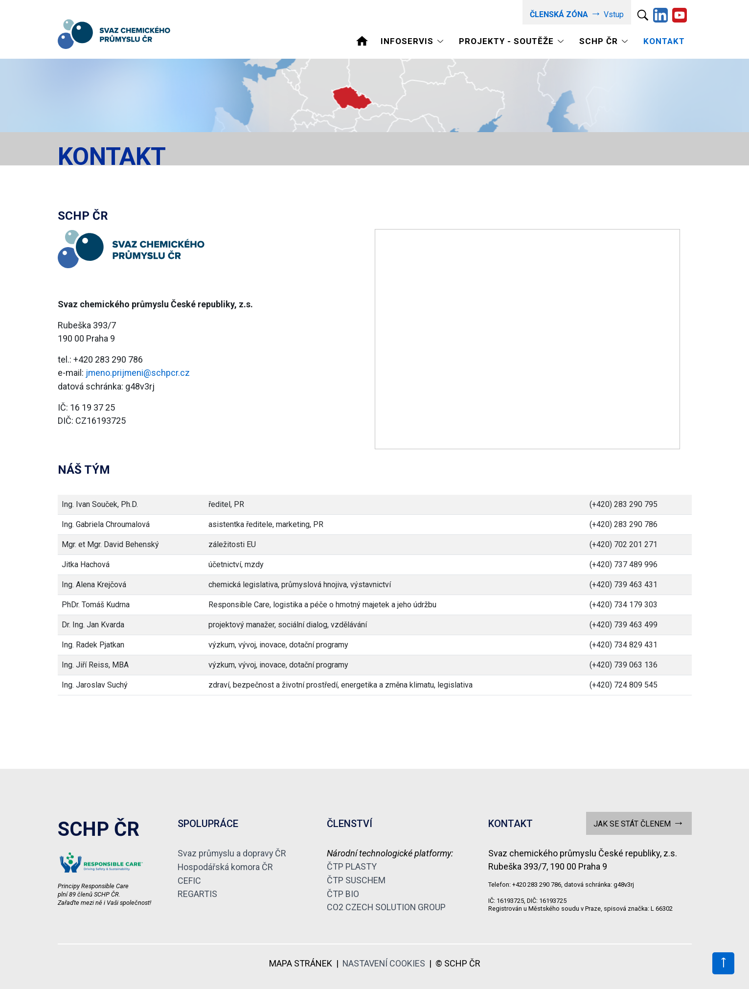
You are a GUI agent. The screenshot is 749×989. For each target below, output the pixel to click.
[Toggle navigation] (413, 40)
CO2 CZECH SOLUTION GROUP (387, 906)
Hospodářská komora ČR (226, 866)
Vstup (576, 13)
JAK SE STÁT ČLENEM (638, 822)
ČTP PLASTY (352, 866)
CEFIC (189, 879)
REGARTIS (197, 893)
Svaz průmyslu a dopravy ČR (233, 853)
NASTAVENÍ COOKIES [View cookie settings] (384, 962)
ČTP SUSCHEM (356, 879)
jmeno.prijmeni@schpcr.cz (138, 373)
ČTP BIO (343, 893)
